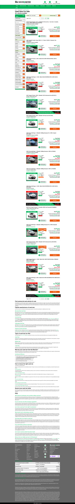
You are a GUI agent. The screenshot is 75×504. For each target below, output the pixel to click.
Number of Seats (18, 79)
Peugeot (16, 453)
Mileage (17, 52)
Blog (17, 7)
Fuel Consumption (18, 82)
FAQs (35, 449)
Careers (35, 447)
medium (24, 335)
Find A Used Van (23, 5)
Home (17, 5)
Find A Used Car (31, 5)
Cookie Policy (36, 454)
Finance (37, 5)
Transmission (18, 69)
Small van (28, 446)
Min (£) (17, 43)
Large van (28, 449)
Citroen (16, 446)
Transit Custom (53, 318)
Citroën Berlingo (41, 439)
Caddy (21, 325)
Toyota (16, 456)
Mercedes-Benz (17, 449)
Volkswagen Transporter (29, 439)
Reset (23, 15)
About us (54, 5)
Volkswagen (17, 459)
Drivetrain (17, 72)
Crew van (28, 450)
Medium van (28, 447)
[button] (55, 36)
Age (16, 55)
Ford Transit (54, 438)
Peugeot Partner (35, 439)
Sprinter (21, 313)
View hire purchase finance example (55, 31)
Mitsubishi (16, 450)
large (27, 335)
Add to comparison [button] (30, 25)
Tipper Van (28, 453)
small (21, 335)
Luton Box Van (29, 456)
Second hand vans (29, 459)
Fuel (16, 62)
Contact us (48, 5)
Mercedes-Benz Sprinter (21, 439)
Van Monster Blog (37, 446)
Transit (49, 318)
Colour (17, 59)
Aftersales (43, 5)
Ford (15, 447)
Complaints (36, 457)
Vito (24, 313)
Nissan (16, 452)
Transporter (18, 325)
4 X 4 (27, 452)
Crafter (24, 325)
